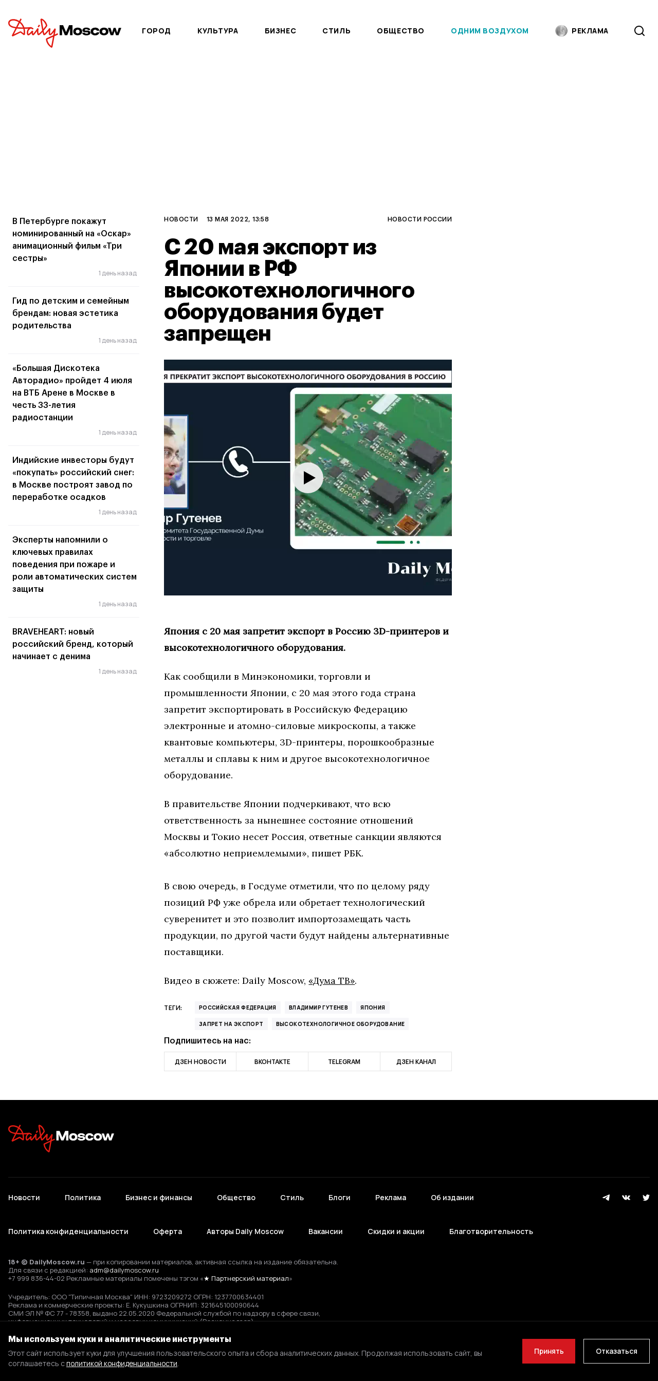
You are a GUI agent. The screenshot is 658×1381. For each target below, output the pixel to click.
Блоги (339, 1196)
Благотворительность (491, 1226)
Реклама (390, 1196)
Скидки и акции (396, 1226)
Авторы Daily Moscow (245, 1226)
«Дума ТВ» (332, 980)
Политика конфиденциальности (68, 1226)
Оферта (167, 1226)
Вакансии (325, 1226)
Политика (83, 1196)
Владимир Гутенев (318, 1007)
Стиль (336, 30)
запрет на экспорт (231, 1024)
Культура (217, 30)
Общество (400, 30)
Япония (372, 1007)
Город (156, 30)
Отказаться (615, 1351)
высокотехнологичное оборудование (340, 1024)
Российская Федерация (238, 1007)
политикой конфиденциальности (123, 1363)
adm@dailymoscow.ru (124, 1262)
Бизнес (280, 30)
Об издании (452, 1196)
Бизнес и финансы (158, 1196)
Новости (181, 218)
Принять (544, 1351)
